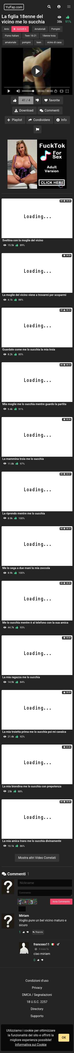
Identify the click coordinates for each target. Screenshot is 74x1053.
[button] (59, 7)
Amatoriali (40, 29)
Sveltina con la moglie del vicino (22, 240)
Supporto (37, 1016)
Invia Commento (61, 901)
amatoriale (10, 42)
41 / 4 (26, 100)
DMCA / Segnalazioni (37, 995)
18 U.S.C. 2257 (37, 1002)
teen (39, 42)
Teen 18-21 (30, 35)
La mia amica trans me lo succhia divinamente (31, 841)
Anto (6, 29)
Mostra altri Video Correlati (37, 858)
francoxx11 (42, 944)
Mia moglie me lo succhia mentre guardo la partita (34, 404)
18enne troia (49, 35)
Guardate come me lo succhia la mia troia (28, 349)
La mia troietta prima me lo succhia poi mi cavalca (34, 732)
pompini (26, 42)
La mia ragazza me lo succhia (21, 677)
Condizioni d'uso (37, 981)
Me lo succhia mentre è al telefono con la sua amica (35, 622)
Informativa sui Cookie (31, 1045)
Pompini (55, 29)
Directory (37, 1009)
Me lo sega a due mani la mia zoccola (26, 568)
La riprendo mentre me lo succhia (23, 513)
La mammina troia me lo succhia (23, 459)
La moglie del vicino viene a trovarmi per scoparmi (34, 295)
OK (64, 1037)
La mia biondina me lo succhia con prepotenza (31, 786)
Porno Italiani (12, 35)
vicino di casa (54, 42)
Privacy (37, 988)
